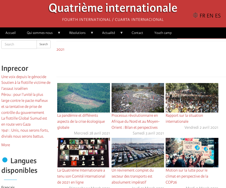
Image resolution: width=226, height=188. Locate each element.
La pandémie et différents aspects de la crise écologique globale (81, 121)
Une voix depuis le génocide (23, 76)
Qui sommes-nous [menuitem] (41, 34)
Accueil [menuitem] (10, 33)
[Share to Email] (148, 63)
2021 (60, 49)
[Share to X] (134, 63)
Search (43, 44)
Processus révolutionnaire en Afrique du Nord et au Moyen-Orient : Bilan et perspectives (136, 121)
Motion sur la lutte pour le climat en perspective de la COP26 (187, 176)
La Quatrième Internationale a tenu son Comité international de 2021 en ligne (81, 176)
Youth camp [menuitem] (163, 33)
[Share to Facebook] (126, 63)
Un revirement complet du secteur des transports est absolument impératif (133, 176)
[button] (156, 63)
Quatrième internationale (113, 9)
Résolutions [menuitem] (79, 34)
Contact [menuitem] (137, 33)
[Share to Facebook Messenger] (141, 63)
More (5, 145)
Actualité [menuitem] (110, 34)
